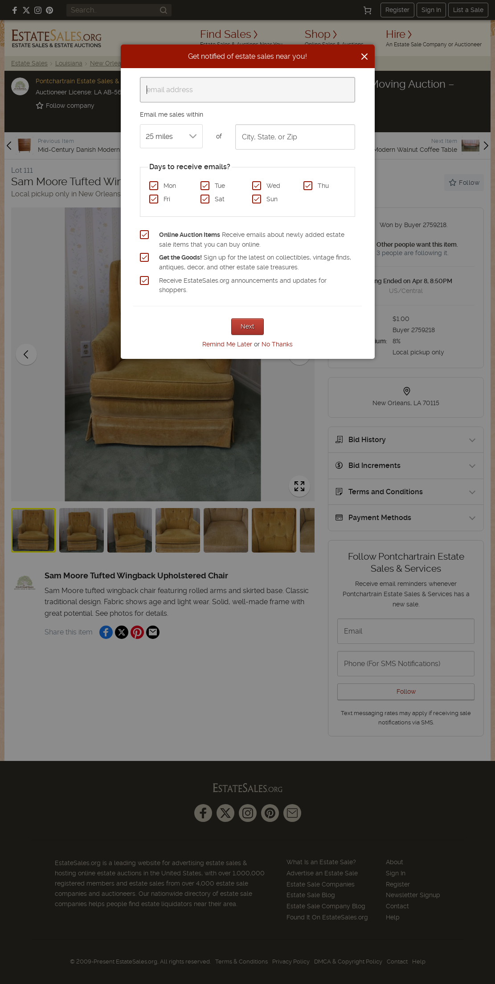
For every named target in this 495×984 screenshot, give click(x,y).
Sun (272, 199)
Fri (167, 199)
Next (247, 326)
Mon (170, 185)
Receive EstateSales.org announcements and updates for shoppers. (243, 285)
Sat (220, 199)
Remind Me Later (227, 344)
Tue (220, 185)
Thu (323, 185)
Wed (273, 185)
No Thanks (277, 344)
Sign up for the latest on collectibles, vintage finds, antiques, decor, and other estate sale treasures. (255, 262)
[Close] (364, 56)
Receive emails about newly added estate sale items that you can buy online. (251, 239)
